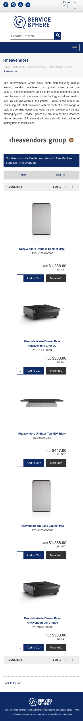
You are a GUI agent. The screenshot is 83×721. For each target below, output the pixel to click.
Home (7, 67)
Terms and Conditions (36, 710)
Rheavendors (27, 162)
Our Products (18, 67)
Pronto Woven (39, 714)
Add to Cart (34, 278)
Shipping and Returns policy (59, 710)
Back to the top (12, 683)
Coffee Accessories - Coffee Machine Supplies (49, 67)
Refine (22, 175)
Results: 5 (14, 186)
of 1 (58, 186)
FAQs (76, 710)
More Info (56, 278)
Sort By (60, 175)
